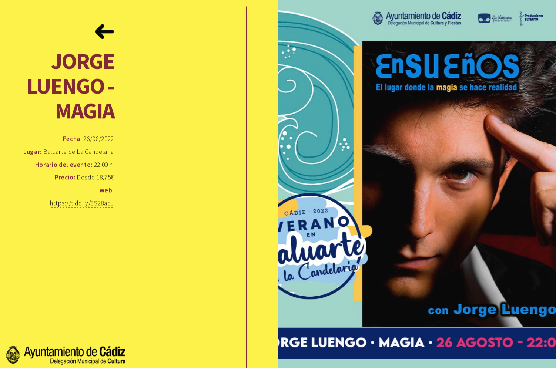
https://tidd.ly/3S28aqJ (82, 203)
